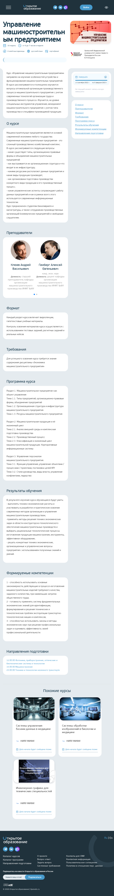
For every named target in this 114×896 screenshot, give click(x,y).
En (111, 837)
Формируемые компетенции (90, 129)
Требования (81, 116)
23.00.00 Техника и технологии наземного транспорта (33, 670)
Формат (79, 112)
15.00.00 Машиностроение (20, 667)
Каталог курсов (11, 856)
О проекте (42, 856)
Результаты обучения (87, 125)
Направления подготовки (89, 133)
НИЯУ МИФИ (25, 740)
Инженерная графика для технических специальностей (34, 789)
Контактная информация (78, 859)
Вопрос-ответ (43, 859)
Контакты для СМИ (75, 856)
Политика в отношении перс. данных (84, 866)
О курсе (79, 104)
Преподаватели (84, 108)
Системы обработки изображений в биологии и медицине (79, 729)
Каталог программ (13, 859)
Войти (86, 7)
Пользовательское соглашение (81, 862)
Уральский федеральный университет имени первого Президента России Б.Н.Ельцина (89, 54)
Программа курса (85, 120)
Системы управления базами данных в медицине (33, 727)
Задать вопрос (44, 862)
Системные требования (48, 866)
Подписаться (34, 877)
